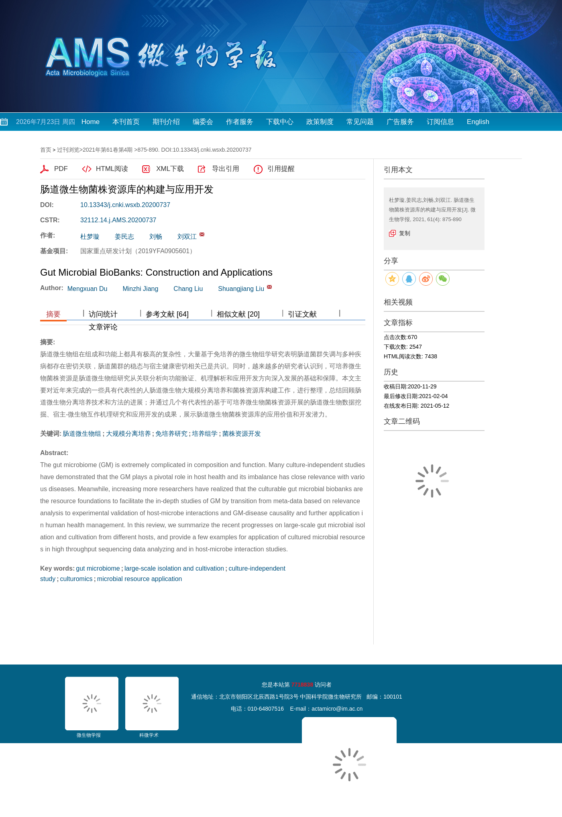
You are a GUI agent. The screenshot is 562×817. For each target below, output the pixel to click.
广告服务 (400, 122)
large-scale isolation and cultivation (174, 568)
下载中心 (279, 122)
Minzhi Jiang (140, 288)
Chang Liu (188, 288)
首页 (45, 149)
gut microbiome (98, 568)
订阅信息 (440, 122)
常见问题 (360, 122)
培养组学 (205, 433)
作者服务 (239, 122)
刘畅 (155, 236)
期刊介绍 (166, 122)
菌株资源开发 (241, 433)
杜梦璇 (90, 236)
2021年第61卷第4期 (108, 149)
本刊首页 (126, 122)
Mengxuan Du (87, 288)
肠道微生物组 (82, 433)
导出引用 (225, 169)
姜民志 (124, 236)
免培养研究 (171, 433)
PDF (61, 169)
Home (90, 122)
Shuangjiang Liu (241, 288)
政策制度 (320, 122)
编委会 (203, 122)
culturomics (76, 578)
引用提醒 (281, 169)
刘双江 (187, 236)
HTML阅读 (112, 169)
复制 (404, 233)
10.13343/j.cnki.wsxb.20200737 (125, 204)
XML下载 (170, 169)
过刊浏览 (68, 149)
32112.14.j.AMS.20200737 (118, 220)
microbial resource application (139, 578)
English (478, 122)
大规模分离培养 (128, 433)
